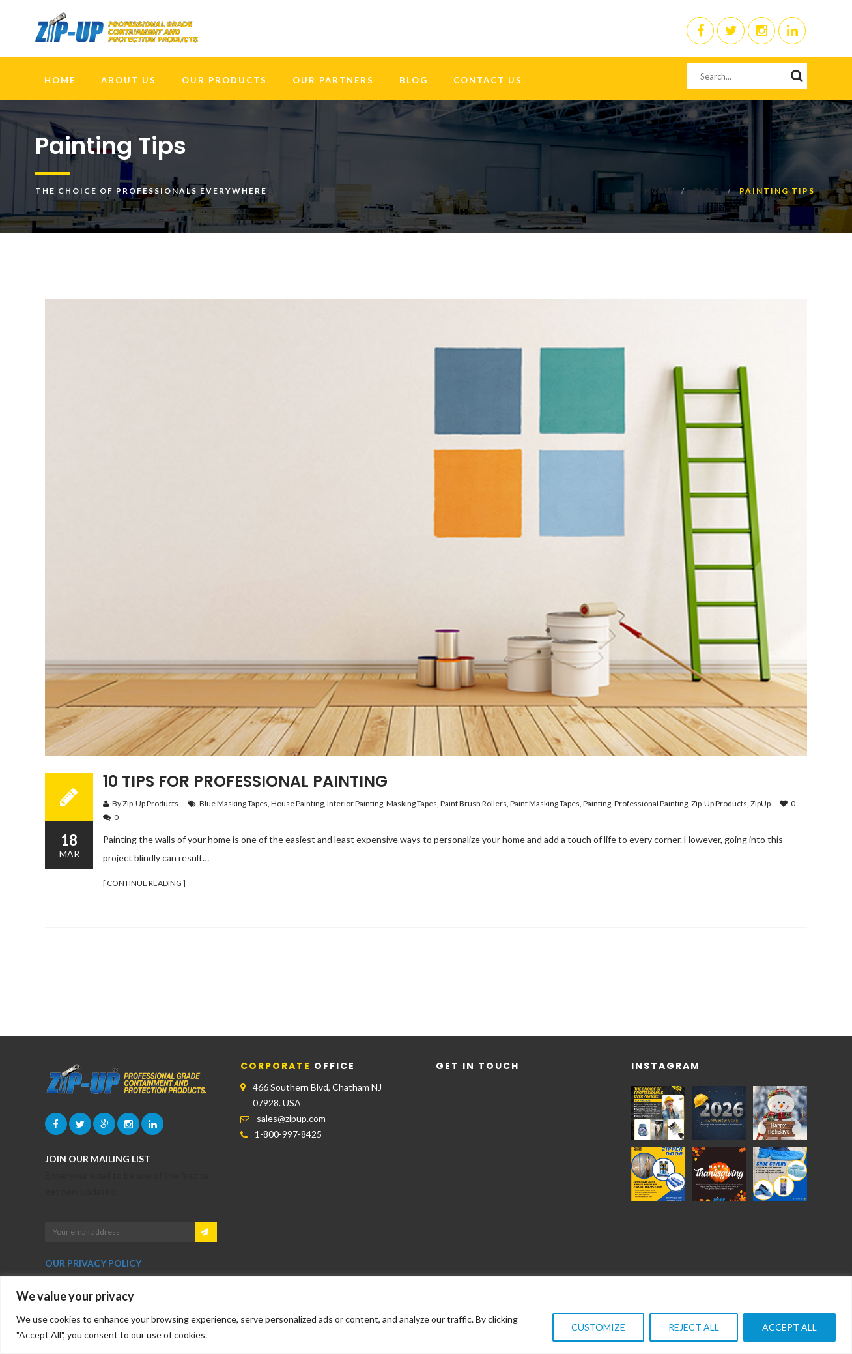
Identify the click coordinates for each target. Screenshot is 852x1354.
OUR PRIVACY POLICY (93, 1263)
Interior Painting (355, 803)
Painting (597, 803)
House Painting (297, 803)
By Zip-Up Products (145, 803)
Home (659, 191)
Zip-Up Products (719, 803)
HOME (60, 80)
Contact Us (487, 80)
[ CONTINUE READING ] (144, 883)
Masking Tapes (411, 803)
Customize (598, 1326)
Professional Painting (651, 803)
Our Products (224, 80)
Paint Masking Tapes (545, 803)
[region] (426, 1315)
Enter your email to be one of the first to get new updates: (126, 1183)
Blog (413, 80)
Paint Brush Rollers (473, 803)
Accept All (789, 1326)
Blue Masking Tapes (233, 803)
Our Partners (333, 80)
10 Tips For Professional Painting (245, 781)
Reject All (693, 1326)
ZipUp (760, 803)
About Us (128, 80)
